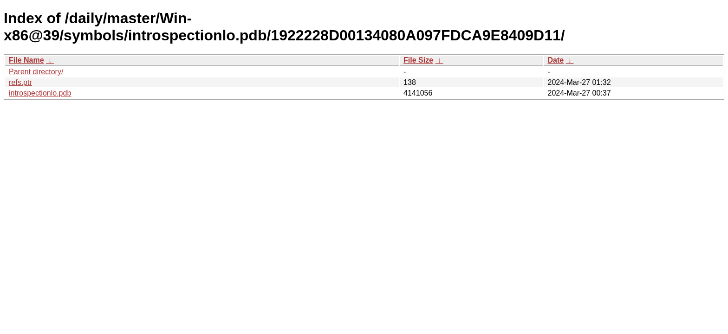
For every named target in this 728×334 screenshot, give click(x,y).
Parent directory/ (36, 72)
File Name (26, 60)
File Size (418, 60)
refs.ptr (20, 82)
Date (555, 60)
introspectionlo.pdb (40, 93)
